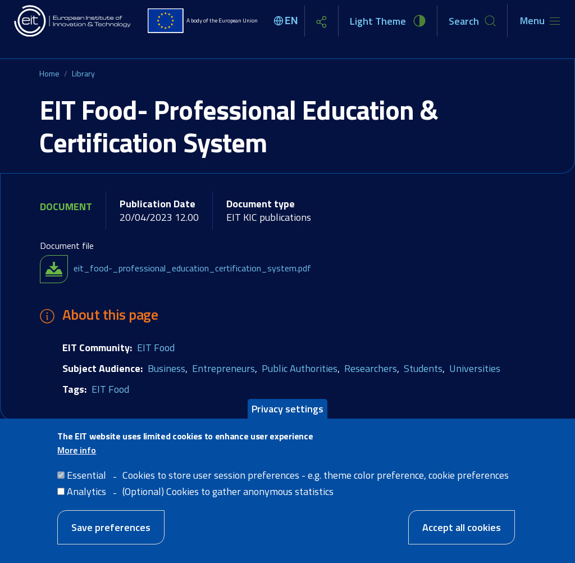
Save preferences (110, 535)
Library (83, 73)
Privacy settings (287, 416)
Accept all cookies (461, 535)
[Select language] (287, 21)
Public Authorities (299, 368)
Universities (474, 368)
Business (166, 368)
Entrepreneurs (223, 368)
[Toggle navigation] (540, 20)
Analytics (86, 499)
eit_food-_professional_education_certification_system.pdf (192, 268)
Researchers (370, 368)
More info (76, 458)
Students (423, 368)
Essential (86, 483)
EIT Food (156, 347)
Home (49, 73)
